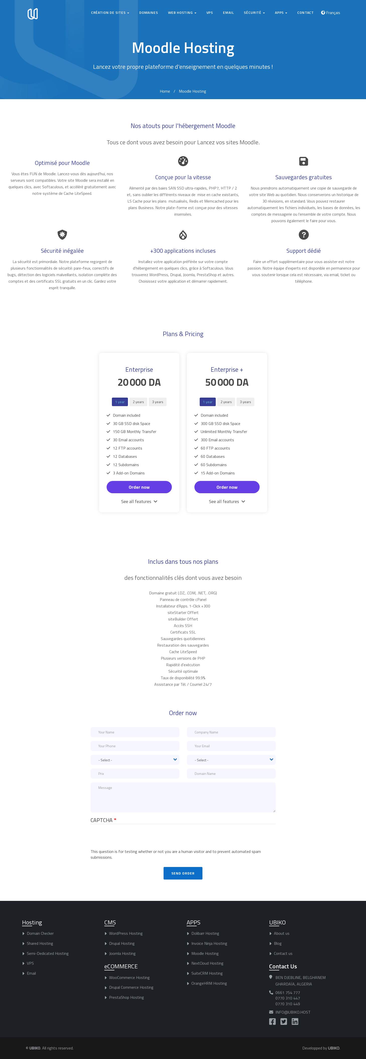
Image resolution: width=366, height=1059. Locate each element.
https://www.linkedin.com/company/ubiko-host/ (295, 1021)
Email (228, 12)
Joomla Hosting (122, 953)
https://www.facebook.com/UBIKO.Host (272, 1021)
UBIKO (333, 1048)
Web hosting (182, 12)
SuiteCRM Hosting (207, 973)
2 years (138, 401)
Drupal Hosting (122, 943)
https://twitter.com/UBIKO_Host (283, 1021)
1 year (120, 401)
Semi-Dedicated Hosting (48, 953)
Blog (278, 943)
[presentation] (129, 839)
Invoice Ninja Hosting (209, 943)
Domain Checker (40, 933)
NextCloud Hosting (207, 963)
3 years (157, 401)
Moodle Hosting (205, 953)
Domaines (148, 12)
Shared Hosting (40, 943)
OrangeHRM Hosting (209, 983)
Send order (183, 873)
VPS (209, 12)
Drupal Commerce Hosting (131, 987)
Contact (305, 12)
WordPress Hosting (126, 933)
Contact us (283, 953)
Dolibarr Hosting (205, 933)
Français (333, 13)
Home (165, 91)
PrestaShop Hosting (126, 997)
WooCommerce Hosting (129, 977)
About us (281, 933)
